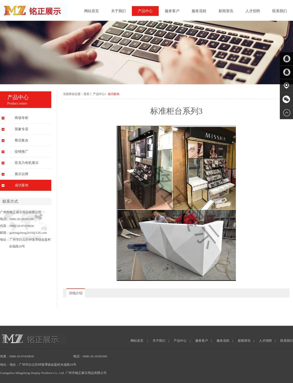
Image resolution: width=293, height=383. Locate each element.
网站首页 (91, 11)
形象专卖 (21, 129)
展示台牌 (21, 174)
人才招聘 (252, 11)
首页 (86, 94)
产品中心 (145, 11)
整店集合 (21, 140)
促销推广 (21, 151)
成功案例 (21, 185)
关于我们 (118, 11)
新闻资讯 (226, 11)
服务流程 (199, 11)
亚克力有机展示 (27, 163)
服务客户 (172, 11)
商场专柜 (21, 118)
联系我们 (279, 11)
